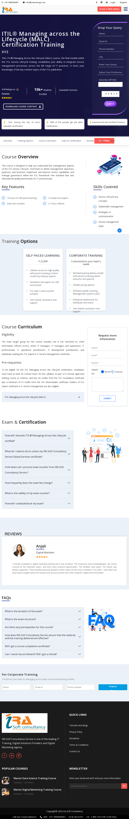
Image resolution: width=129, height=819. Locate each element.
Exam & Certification (71, 140)
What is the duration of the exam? (23, 611)
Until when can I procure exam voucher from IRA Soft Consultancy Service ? (34, 469)
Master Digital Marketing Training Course (37, 789)
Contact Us (74, 751)
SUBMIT (108, 398)
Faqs (102, 140)
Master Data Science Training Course (35, 778)
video (112, 140)
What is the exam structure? (20, 619)
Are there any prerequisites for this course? (29, 627)
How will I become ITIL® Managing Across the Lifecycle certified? (35, 438)
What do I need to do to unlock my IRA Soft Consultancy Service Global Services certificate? (35, 454)
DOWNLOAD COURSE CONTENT (23, 106)
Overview (7, 140)
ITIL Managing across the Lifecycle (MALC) (25, 397)
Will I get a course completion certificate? (27, 646)
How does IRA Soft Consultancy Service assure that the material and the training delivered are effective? (40, 637)
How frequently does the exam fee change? (29, 482)
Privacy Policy (75, 731)
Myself (106, 371)
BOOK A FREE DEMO (109, 9)
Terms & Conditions (78, 744)
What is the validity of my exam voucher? (27, 493)
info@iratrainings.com (34, 2)
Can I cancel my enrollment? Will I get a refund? (31, 654)
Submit (110, 103)
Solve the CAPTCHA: (108, 80)
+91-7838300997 (10, 2)
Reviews (6, 93)
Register (123, 2)
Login (113, 2)
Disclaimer (74, 738)
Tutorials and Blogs (78, 725)
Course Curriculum (47, 140)
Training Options (25, 140)
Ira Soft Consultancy (73, 811)
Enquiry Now (113, 687)
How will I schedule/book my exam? (24, 503)
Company (117, 371)
